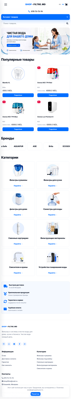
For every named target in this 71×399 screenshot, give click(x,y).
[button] (3, 41)
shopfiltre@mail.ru (9, 381)
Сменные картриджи (45, 362)
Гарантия (5, 362)
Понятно (35, 394)
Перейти (17, 186)
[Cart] (66, 4)
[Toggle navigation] (6, 4)
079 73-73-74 (35, 11)
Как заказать (7, 365)
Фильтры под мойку (44, 359)
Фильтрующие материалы (47, 365)
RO (60, 4)
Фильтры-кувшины (44, 356)
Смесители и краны (44, 368)
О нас (4, 356)
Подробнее (18, 95)
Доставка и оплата (9, 359)
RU (63, 4)
